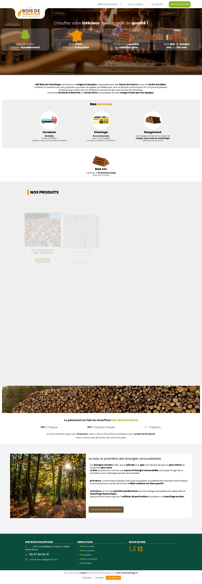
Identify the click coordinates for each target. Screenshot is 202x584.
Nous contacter (179, 4)
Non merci (87, 578)
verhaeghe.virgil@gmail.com (43, 559)
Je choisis (99, 578)
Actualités (85, 554)
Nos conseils (86, 550)
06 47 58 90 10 (39, 554)
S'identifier (85, 563)
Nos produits (86, 546)
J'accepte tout (113, 578)
